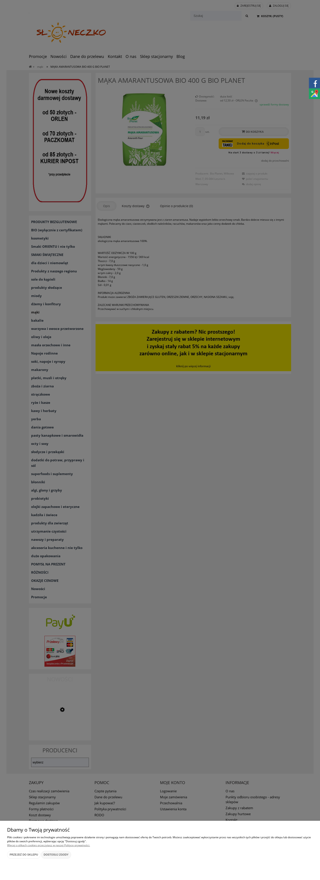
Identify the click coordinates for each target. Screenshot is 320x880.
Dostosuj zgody (56, 854)
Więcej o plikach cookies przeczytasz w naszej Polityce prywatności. (48, 845)
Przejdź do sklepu (24, 854)
